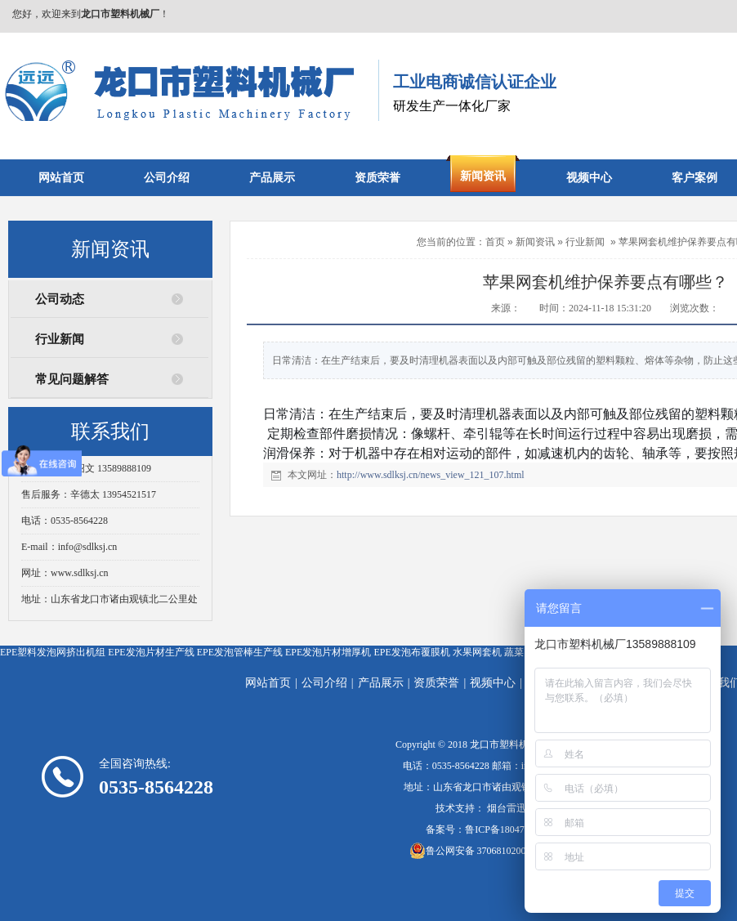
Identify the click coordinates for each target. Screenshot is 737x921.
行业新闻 (59, 339)
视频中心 (493, 683)
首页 (495, 242)
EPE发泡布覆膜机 (411, 652)
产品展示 (381, 683)
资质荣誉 (436, 683)
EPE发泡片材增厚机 (328, 652)
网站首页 (268, 683)
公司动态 (59, 299)
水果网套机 (477, 652)
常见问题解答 (72, 379)
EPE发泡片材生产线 (151, 652)
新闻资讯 (535, 242)
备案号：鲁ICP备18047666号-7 (491, 829)
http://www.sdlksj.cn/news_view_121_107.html (431, 475)
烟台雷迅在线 (516, 808)
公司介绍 (324, 683)
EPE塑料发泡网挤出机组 (52, 652)
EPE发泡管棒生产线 (240, 652)
